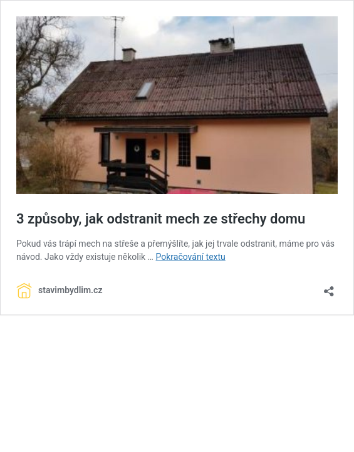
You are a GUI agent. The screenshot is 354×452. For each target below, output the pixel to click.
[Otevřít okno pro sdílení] (329, 287)
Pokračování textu (190, 257)
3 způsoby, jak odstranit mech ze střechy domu (160, 219)
